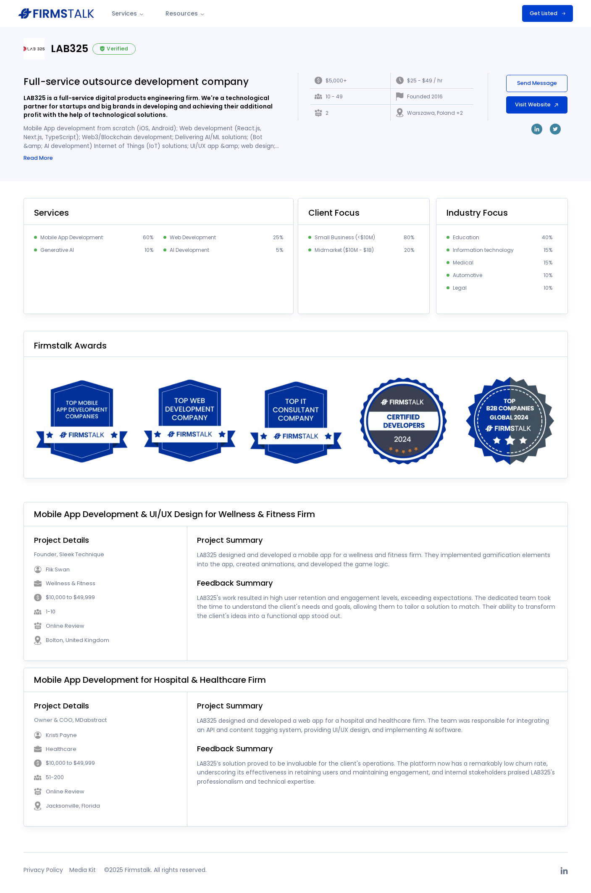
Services (128, 13)
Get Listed (547, 13)
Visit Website (536, 104)
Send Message (536, 83)
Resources (185, 13)
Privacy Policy (43, 871)
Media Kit (82, 871)
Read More (38, 159)
